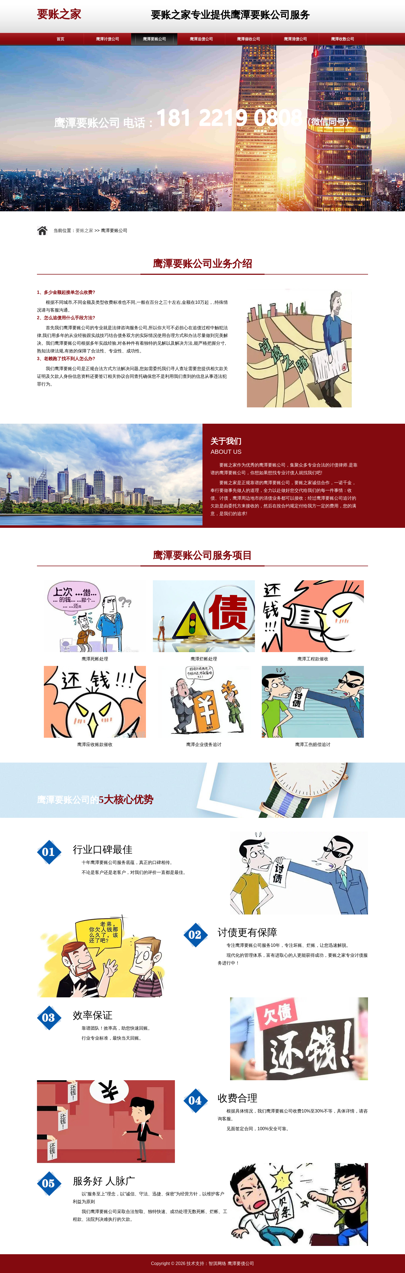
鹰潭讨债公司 (107, 39)
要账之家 (59, 14)
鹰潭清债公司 (295, 39)
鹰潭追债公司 (201, 39)
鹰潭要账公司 (154, 39)
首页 (60, 39)
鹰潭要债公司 (241, 1263)
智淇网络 (217, 1263)
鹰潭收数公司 (342, 39)
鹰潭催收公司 (248, 39)
